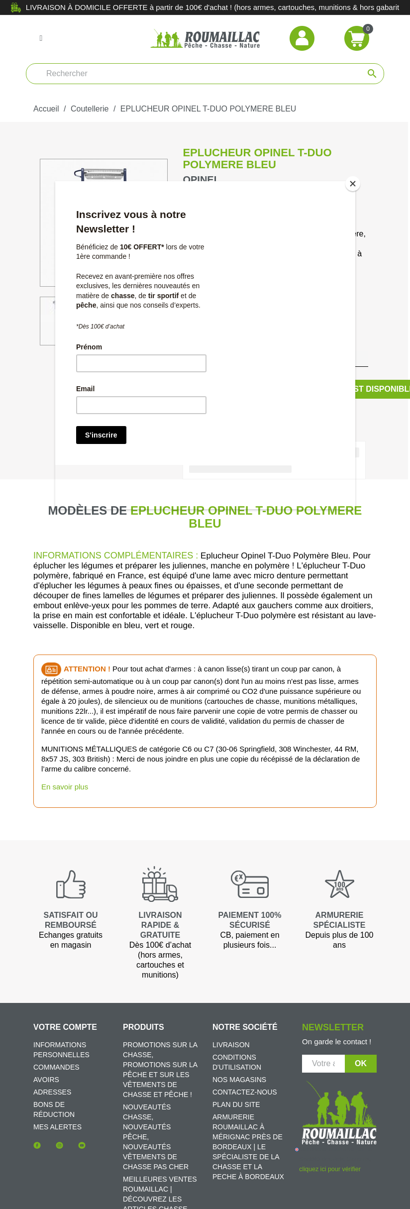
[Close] (352, 183)
